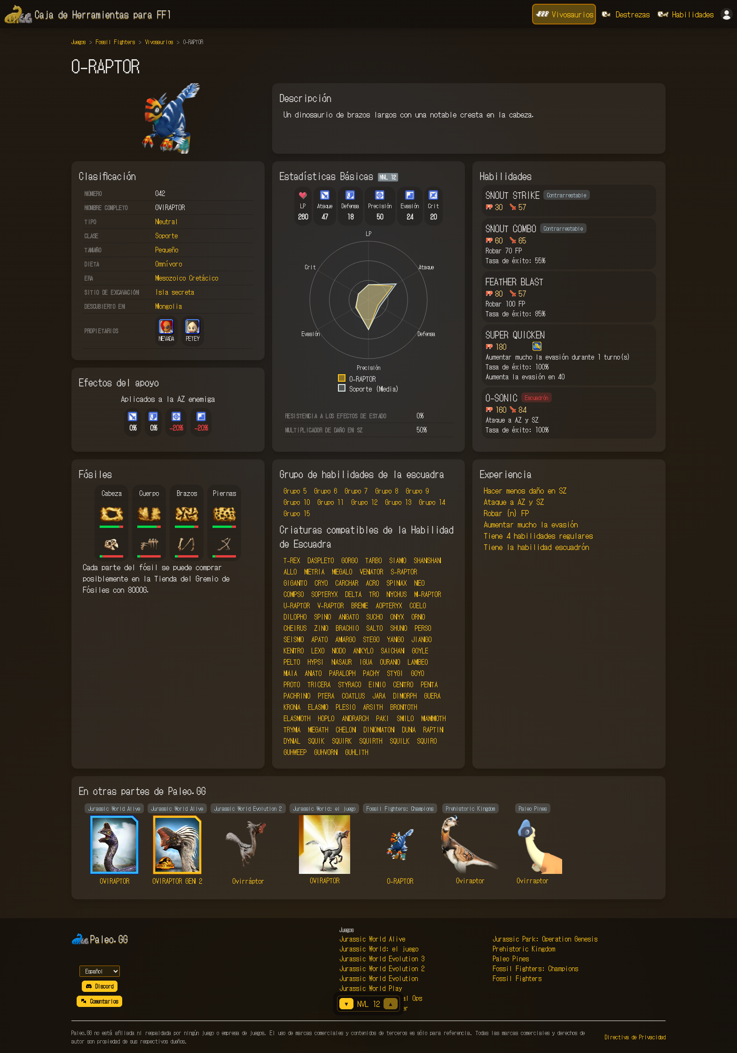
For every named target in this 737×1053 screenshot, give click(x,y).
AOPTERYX (389, 605)
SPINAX (396, 583)
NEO (419, 583)
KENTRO (293, 650)
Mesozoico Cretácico (186, 278)
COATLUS (353, 695)
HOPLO (326, 718)
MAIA (290, 673)
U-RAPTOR (296, 605)
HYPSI (315, 662)
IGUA (365, 662)
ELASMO (318, 707)
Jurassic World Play (370, 988)
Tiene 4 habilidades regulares (538, 535)
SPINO (322, 616)
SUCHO (374, 616)
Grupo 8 (386, 490)
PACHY (371, 673)
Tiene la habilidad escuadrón (536, 546)
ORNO (418, 616)
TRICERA (318, 684)
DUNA (409, 729)
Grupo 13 (398, 502)
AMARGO (345, 639)
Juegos (78, 42)
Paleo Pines (511, 958)
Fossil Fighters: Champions (535, 968)
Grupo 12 (364, 502)
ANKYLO (363, 650)
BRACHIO (347, 628)
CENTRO (403, 684)
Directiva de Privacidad (635, 1037)
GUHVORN (325, 752)
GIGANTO (295, 583)
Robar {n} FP (506, 513)
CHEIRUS (294, 628)
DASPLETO (320, 560)
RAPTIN (433, 729)
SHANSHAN (427, 560)
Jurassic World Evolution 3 (381, 958)
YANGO (395, 639)
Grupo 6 (325, 490)
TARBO (373, 560)
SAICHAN (392, 650)
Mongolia (168, 306)
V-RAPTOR (330, 605)
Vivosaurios (159, 42)
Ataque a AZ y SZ (514, 501)
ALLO (290, 571)
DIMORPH (404, 695)
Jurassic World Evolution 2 (381, 968)
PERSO (423, 628)
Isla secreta (174, 292)
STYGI (395, 673)
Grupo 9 (417, 490)
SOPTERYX (324, 594)
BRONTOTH (403, 707)
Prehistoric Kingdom (524, 948)
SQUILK (399, 741)
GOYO (417, 673)
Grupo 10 (296, 502)
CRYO (321, 583)
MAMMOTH (433, 718)
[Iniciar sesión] (726, 14)
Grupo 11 (330, 502)
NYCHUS (396, 594)
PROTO (291, 684)
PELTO (291, 662)
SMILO (405, 718)
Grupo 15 (296, 513)
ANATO (313, 673)
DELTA (353, 594)
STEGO (371, 639)
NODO (338, 650)
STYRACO (349, 684)
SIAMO (397, 560)
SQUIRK (342, 741)
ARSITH (373, 707)
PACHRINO (296, 695)
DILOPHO (294, 616)
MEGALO (342, 571)
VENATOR (371, 571)
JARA (378, 695)
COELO (417, 605)
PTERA (326, 695)
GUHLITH (356, 752)
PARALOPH (342, 673)
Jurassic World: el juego (378, 948)
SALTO (374, 628)
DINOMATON (378, 729)
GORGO (349, 560)
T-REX (291, 560)
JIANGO (421, 639)
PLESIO (345, 707)
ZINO (321, 628)
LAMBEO (418, 662)
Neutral (166, 221)
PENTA (429, 684)
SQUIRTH (370, 741)
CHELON (346, 729)
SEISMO (293, 639)
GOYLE (420, 650)
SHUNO (398, 628)
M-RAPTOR (427, 594)
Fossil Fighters (115, 42)
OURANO (390, 662)
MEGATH (318, 729)
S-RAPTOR (404, 571)
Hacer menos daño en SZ (525, 490)
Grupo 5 (294, 490)
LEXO (317, 650)
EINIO (376, 684)
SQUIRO (427, 741)
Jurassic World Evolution (378, 978)
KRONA (291, 707)
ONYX (397, 616)
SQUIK (316, 741)
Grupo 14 (432, 502)
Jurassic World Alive (372, 938)
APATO (319, 639)
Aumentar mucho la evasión (531, 524)
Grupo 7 (356, 490)
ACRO (372, 583)
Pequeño (166, 249)
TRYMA (291, 729)
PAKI (382, 718)
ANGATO (348, 616)
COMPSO (293, 594)
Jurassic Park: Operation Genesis (545, 938)
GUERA (432, 695)
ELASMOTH (296, 718)
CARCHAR (346, 583)
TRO (374, 594)
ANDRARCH (355, 718)
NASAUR (341, 662)
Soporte (166, 235)
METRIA (314, 571)
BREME (359, 605)
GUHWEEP (294, 752)
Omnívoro (168, 263)
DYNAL (291, 741)
